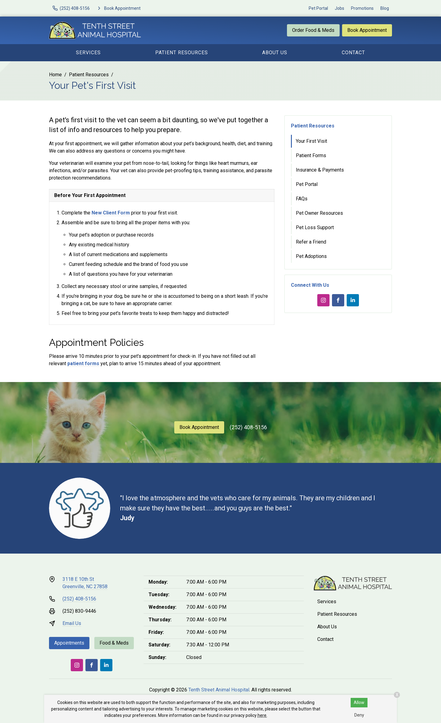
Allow (359, 702)
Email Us (71, 623)
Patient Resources (181, 52)
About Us (274, 52)
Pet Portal (318, 8)
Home (55, 75)
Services (88, 52)
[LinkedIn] (353, 300)
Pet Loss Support (315, 227)
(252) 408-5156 (248, 427)
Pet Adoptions (311, 256)
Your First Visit (311, 141)
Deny (359, 715)
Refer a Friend (311, 242)
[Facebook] (338, 300)
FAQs (301, 199)
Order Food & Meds (313, 30)
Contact (353, 52)
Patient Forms (311, 155)
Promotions (362, 8)
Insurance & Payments (320, 170)
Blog (384, 8)
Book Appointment (367, 30)
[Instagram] (323, 300)
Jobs (339, 8)
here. (262, 715)
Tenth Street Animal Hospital (218, 690)
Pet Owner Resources (319, 213)
